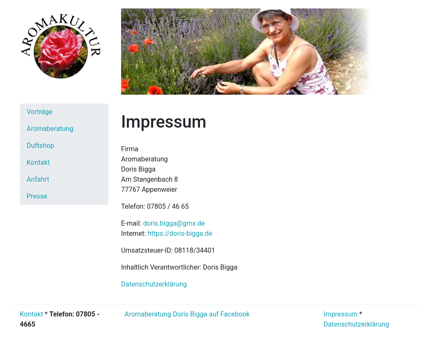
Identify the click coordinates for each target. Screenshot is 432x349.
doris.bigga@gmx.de (174, 223)
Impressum (341, 314)
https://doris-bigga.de (180, 233)
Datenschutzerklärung (154, 284)
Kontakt (31, 314)
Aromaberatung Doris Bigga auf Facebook (186, 314)
